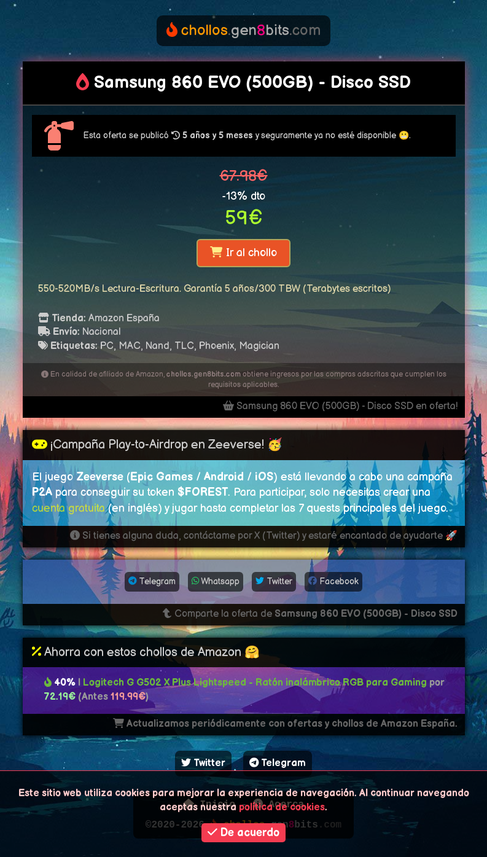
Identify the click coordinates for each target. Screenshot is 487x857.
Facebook (333, 581)
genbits (243, 30)
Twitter (273, 581)
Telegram (152, 581)
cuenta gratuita (68, 508)
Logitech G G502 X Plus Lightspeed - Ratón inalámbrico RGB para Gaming (256, 683)
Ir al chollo (243, 252)
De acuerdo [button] (243, 832)
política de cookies (282, 807)
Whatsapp (216, 581)
